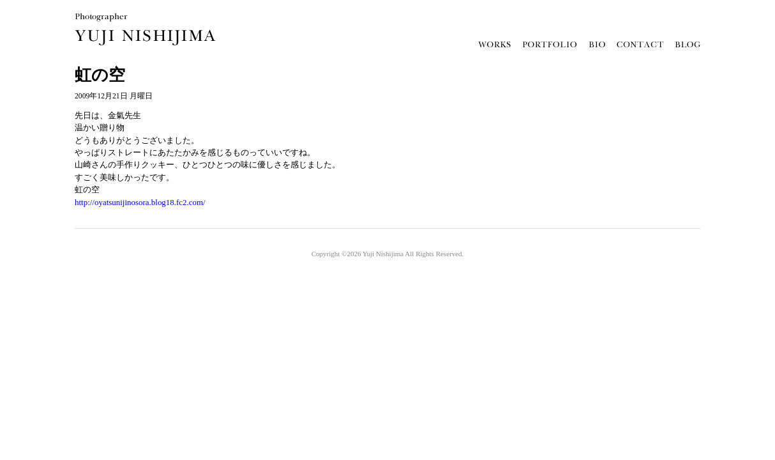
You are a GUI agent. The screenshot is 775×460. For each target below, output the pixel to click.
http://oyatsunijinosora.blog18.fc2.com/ (140, 202)
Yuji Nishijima (383, 253)
